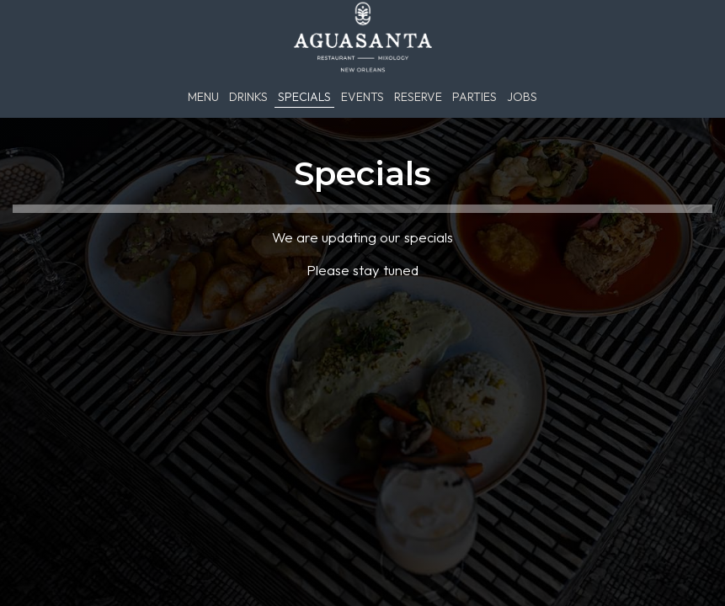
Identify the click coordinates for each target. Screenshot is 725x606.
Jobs (522, 96)
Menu (203, 96)
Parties (474, 96)
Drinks (248, 96)
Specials (304, 96)
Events (362, 96)
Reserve (418, 96)
